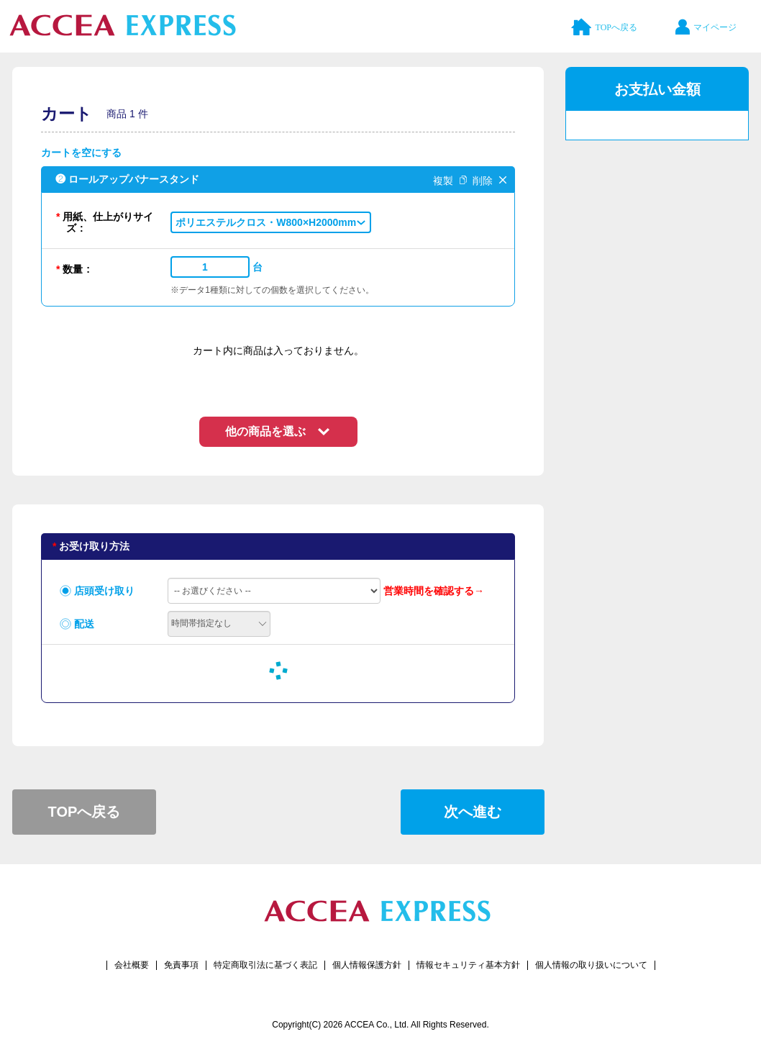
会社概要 (131, 965)
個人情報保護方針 (366, 965)
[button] (270, 222)
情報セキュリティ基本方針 (468, 965)
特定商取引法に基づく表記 (265, 965)
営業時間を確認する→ (433, 591)
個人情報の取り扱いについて (591, 965)
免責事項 (181, 965)
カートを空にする (81, 152)
